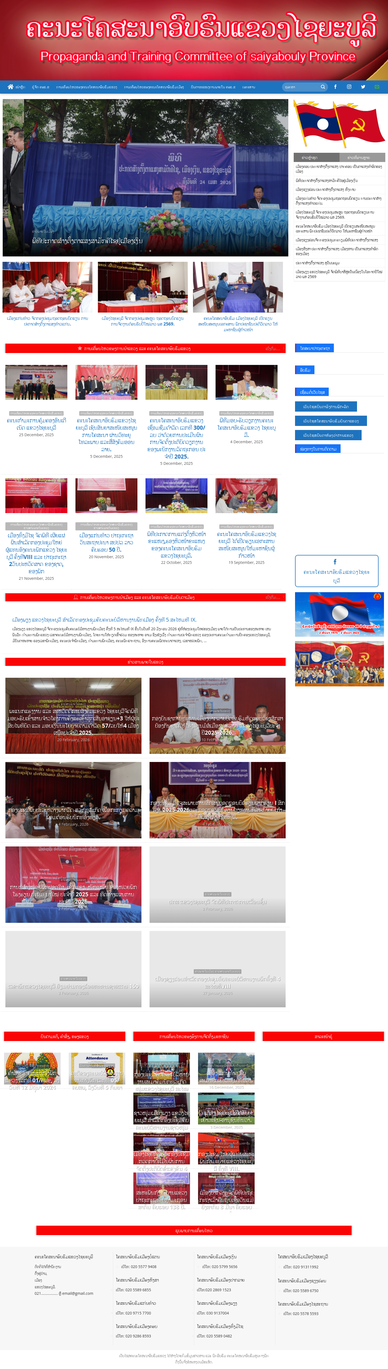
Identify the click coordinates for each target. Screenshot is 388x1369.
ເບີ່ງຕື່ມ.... (275, 348)
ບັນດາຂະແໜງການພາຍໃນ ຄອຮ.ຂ (213, 86)
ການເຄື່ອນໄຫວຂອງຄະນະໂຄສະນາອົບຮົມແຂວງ (86, 86)
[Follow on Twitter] (363, 87)
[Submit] (322, 87)
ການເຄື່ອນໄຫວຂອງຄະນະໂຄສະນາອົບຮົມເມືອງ (154, 86)
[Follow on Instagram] (349, 87)
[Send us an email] (377, 87)
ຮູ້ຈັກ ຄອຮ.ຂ (40, 86)
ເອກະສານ (248, 86)
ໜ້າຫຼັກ (16, 87)
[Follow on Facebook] (335, 87)
